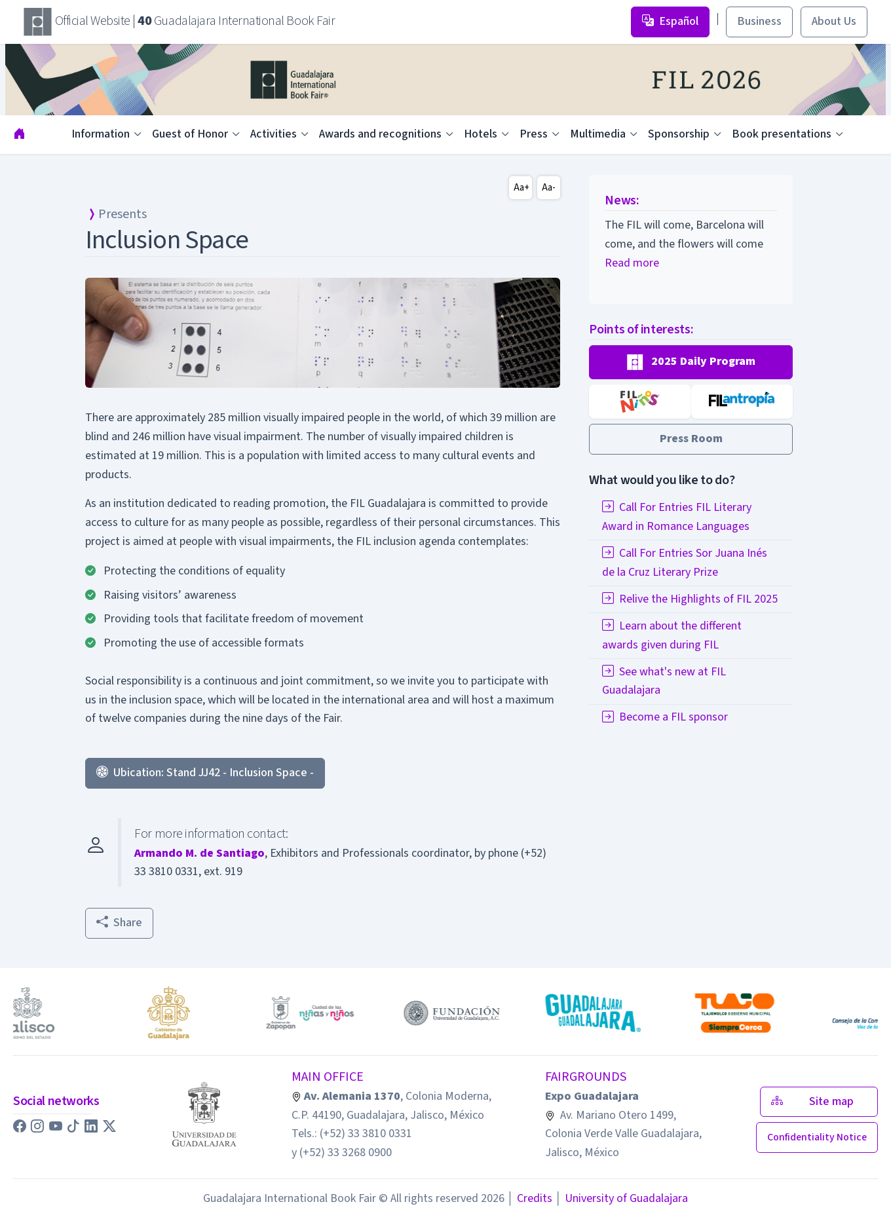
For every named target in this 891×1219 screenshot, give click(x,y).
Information (100, 134)
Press (534, 134)
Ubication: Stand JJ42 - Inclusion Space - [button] (205, 772)
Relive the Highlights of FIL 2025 (690, 599)
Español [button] (670, 21)
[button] (691, 362)
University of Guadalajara (621, 1198)
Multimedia (598, 134)
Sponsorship (679, 134)
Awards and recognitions (380, 134)
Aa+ (521, 188)
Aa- (549, 188)
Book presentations (781, 134)
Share (119, 922)
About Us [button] (834, 21)
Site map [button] (819, 1101)
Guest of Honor (190, 134)
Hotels (480, 134)
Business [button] (759, 21)
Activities (273, 134)
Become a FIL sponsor (665, 717)
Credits (529, 1198)
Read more (632, 263)
